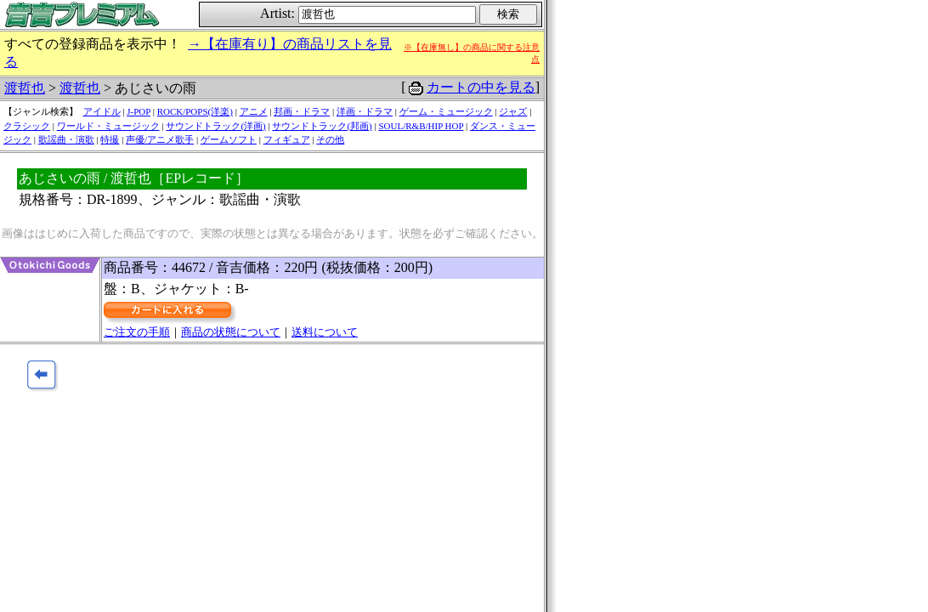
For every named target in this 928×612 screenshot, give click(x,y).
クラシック (26, 126)
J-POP (138, 111)
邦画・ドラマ (302, 111)
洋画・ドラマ (365, 111)
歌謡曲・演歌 (66, 139)
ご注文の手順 (137, 332)
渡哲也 (24, 88)
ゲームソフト (229, 139)
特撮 (109, 139)
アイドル (102, 111)
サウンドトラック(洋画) (215, 126)
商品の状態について (230, 332)
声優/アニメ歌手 (160, 139)
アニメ (254, 111)
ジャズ (513, 111)
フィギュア (286, 139)
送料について (324, 332)
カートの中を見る (481, 87)
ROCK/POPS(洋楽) (195, 111)
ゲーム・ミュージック (446, 111)
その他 (330, 139)
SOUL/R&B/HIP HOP (420, 126)
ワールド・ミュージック (108, 126)
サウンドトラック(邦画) (321, 126)
